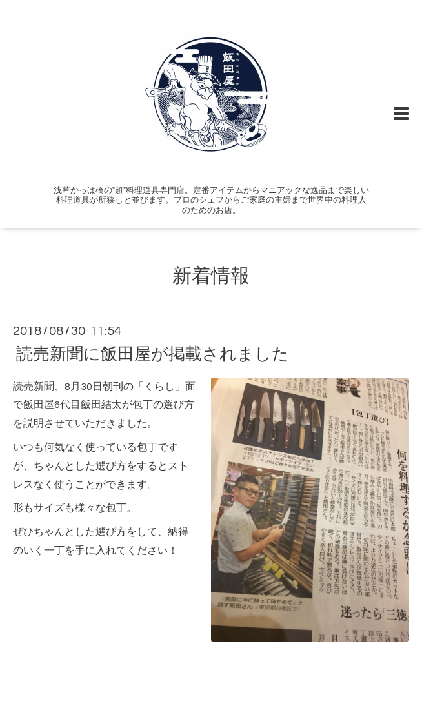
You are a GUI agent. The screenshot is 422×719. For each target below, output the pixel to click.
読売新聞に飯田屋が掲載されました (152, 353)
